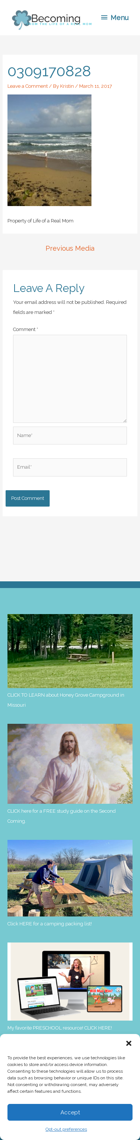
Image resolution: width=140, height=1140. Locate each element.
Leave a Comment (27, 86)
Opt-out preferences (66, 1129)
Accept (70, 1112)
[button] (129, 1043)
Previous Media (70, 248)
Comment (25, 329)
